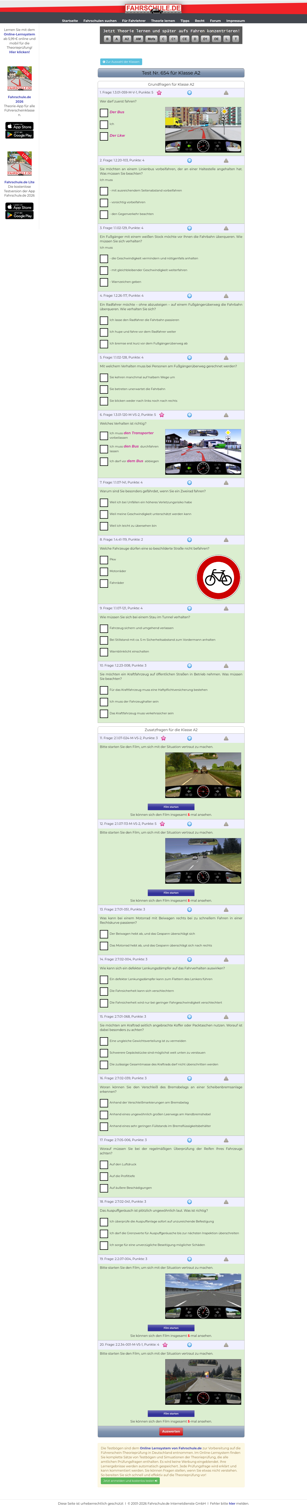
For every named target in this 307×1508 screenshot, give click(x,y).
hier (232, 1503)
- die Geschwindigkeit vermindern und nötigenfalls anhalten (154, 258)
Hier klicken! (19, 52)
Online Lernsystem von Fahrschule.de (171, 1448)
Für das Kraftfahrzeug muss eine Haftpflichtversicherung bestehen (159, 690)
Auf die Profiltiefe (122, 1176)
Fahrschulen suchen (99, 21)
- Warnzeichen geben (125, 282)
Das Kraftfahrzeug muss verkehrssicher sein (142, 713)
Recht (200, 21)
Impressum (235, 21)
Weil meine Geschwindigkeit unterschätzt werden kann (150, 514)
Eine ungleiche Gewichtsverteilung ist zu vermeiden (148, 1041)
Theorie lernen (163, 21)
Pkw (113, 559)
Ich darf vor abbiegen (134, 461)
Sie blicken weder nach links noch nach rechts (143, 401)
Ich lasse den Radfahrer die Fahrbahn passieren (144, 320)
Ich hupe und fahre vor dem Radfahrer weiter (143, 331)
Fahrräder (117, 583)
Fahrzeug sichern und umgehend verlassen (142, 628)
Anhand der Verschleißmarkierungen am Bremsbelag (149, 1102)
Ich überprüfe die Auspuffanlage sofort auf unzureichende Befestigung (162, 1221)
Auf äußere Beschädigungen (131, 1188)
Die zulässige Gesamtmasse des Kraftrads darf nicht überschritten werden (164, 1064)
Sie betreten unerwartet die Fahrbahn (137, 389)
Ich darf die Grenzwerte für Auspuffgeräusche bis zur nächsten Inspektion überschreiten (174, 1233)
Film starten (171, 806)
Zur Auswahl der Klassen (121, 62)
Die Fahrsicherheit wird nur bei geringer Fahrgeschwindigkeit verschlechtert (166, 1002)
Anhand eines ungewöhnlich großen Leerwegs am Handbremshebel (160, 1114)
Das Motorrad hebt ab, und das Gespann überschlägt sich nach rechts (161, 945)
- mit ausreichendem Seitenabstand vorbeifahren (146, 190)
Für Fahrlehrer (134, 21)
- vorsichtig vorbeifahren (127, 202)
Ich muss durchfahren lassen (134, 448)
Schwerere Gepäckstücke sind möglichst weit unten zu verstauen (157, 1052)
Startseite (70, 21)
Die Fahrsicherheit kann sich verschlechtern (142, 991)
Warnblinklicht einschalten (129, 651)
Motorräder (118, 571)
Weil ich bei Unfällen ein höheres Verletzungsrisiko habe (151, 502)
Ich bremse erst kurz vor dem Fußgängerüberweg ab (149, 343)
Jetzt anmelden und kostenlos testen (130, 1481)
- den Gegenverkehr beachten (132, 214)
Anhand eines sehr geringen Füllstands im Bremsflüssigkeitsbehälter (160, 1126)
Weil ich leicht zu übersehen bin (133, 526)
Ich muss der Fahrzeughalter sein (134, 701)
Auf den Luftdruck (123, 1164)
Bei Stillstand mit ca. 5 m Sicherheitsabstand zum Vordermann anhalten (162, 640)
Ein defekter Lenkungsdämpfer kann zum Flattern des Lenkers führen (161, 979)
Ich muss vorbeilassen (132, 435)
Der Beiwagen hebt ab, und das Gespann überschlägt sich (152, 934)
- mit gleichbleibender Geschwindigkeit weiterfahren (148, 270)
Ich (112, 124)
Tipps (185, 21)
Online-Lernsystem (19, 34)
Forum (215, 21)
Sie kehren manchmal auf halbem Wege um (142, 377)
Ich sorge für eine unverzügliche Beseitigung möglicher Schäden (157, 1245)
